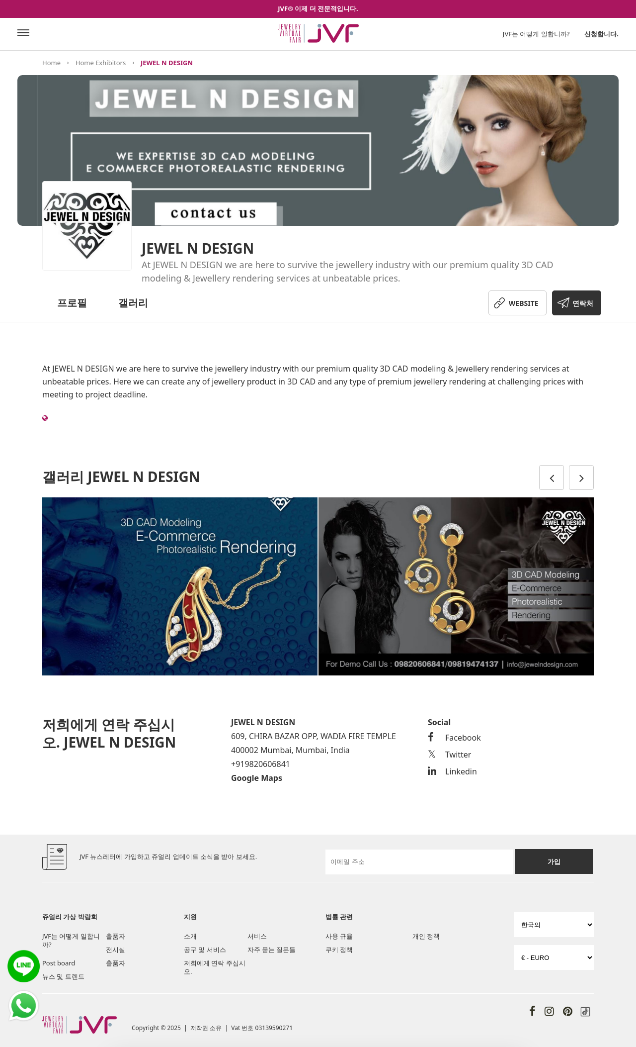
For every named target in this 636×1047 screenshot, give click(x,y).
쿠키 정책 (339, 949)
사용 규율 (339, 936)
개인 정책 (426, 936)
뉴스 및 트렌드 (63, 976)
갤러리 (133, 302)
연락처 (582, 303)
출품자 (115, 936)
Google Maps (256, 777)
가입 (554, 861)
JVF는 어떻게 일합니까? (536, 33)
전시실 (115, 949)
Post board (58, 962)
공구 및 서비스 (205, 949)
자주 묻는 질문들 (271, 949)
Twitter (449, 754)
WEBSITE (524, 303)
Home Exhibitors (101, 62)
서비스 (257, 936)
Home (51, 62)
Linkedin (452, 771)
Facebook (454, 737)
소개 (190, 936)
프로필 (72, 302)
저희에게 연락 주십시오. (214, 967)
